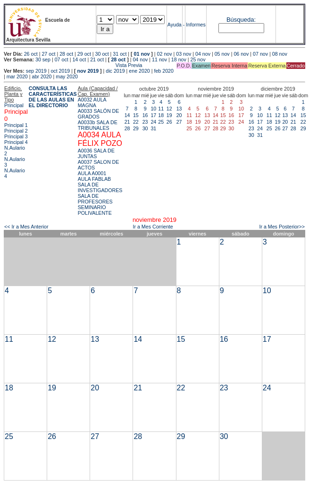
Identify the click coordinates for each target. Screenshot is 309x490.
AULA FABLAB (94, 179)
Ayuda (174, 24)
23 (145, 122)
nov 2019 (88, 71)
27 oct (48, 54)
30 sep (42, 59)
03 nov (183, 54)
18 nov (178, 59)
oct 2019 (60, 71)
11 (161, 108)
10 (153, 108)
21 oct (97, 59)
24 (153, 122)
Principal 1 (16, 125)
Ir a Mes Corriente (153, 226)
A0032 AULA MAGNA (92, 102)
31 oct (119, 54)
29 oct (84, 54)
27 (179, 122)
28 (127, 128)
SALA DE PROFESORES (95, 198)
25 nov (198, 59)
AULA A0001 (92, 173)
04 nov (202, 54)
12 (169, 108)
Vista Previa (73, 65)
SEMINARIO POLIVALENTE (95, 210)
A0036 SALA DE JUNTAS (96, 153)
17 (153, 115)
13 (179, 108)
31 (153, 128)
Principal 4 (16, 142)
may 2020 (67, 76)
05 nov (222, 54)
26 (169, 122)
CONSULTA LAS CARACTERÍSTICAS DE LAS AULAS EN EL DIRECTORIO (53, 96)
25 (161, 122)
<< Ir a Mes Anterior (26, 226)
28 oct (66, 54)
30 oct (102, 54)
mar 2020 (17, 76)
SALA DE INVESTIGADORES (100, 187)
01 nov (142, 54)
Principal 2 (16, 131)
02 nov (164, 54)
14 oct (79, 59)
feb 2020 (163, 71)
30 (145, 128)
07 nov (260, 54)
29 (136, 128)
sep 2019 (36, 71)
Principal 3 (16, 136)
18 (161, 115)
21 (127, 122)
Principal (14, 105)
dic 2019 (115, 71)
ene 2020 (139, 71)
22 (136, 122)
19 (169, 115)
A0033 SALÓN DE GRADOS (98, 113)
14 (127, 115)
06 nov (241, 54)
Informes (195, 24)
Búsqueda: (241, 19)
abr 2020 (41, 76)
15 (136, 115)
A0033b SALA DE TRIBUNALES (97, 125)
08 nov (279, 54)
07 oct (61, 59)
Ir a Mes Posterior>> (282, 226)
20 (179, 115)
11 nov (159, 59)
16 (145, 115)
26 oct (31, 54)
